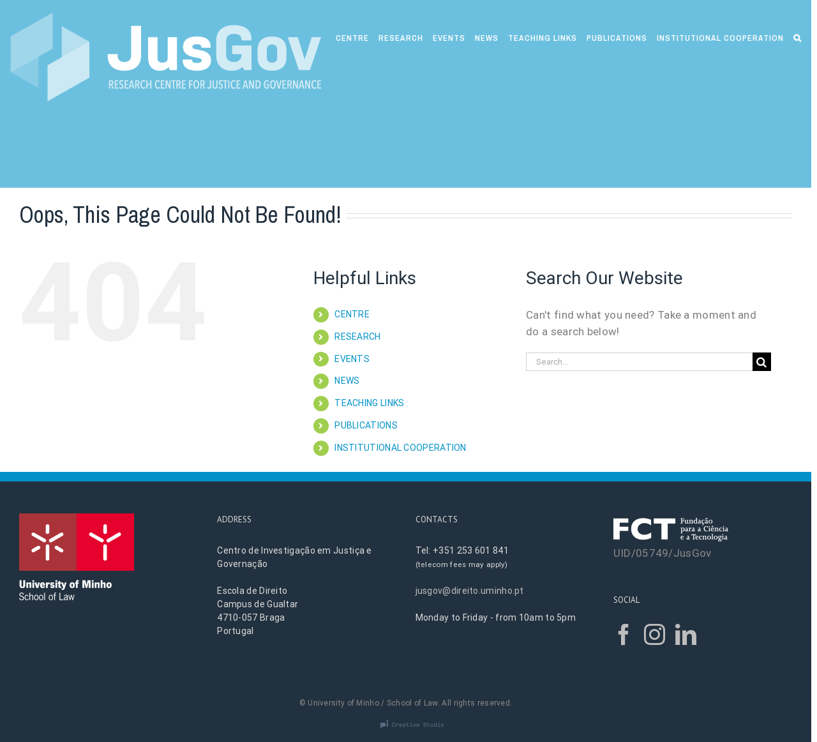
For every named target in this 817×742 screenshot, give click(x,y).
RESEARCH (357, 336)
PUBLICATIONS (366, 425)
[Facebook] (623, 634)
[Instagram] (654, 634)
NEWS (346, 380)
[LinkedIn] (685, 634)
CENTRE (352, 314)
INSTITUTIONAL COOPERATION (400, 448)
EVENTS (352, 359)
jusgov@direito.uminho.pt (470, 591)
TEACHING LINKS (369, 403)
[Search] (797, 36)
